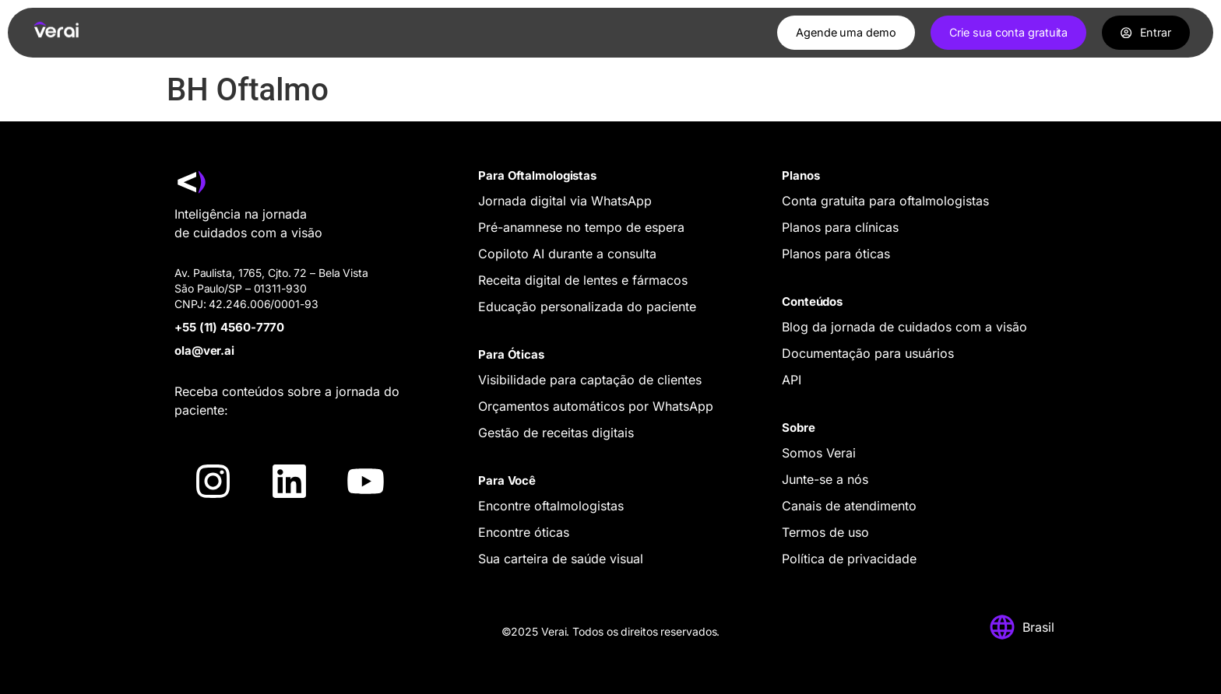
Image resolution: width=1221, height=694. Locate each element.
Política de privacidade (849, 558)
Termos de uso (825, 532)
